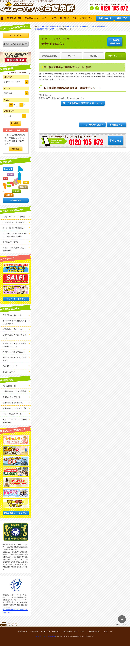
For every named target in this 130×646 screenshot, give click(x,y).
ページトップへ (121, 624)
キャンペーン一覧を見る (15, 299)
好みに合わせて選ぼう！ (14, 430)
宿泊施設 (93, 56)
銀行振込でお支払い (11, 242)
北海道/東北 (8, 169)
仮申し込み (115, 41)
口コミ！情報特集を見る (92, 125)
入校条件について (10, 366)
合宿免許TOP (22, 632)
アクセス (71, 56)
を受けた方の (14, 391)
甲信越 (10, 174)
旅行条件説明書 (94, 632)
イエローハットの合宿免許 (45, 636)
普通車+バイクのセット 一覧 (14, 408)
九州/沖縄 (9, 195)
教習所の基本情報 (49, 56)
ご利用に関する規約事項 (51, 632)
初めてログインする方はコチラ (17, 44)
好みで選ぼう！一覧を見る (15, 513)
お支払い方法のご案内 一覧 (14, 217)
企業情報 (35, 632)
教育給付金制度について (13, 329)
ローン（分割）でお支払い (13, 228)
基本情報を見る (115, 125)
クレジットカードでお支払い (14, 222)
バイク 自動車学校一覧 (12, 414)
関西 (5, 178)
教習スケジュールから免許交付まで (14, 358)
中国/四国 (16, 191)
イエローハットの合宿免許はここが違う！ (14, 322)
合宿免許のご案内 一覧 (12, 315)
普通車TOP (15, 200)
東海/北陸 (23, 187)
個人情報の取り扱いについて (74, 632)
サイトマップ (108, 632)
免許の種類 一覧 (9, 386)
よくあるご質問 (9, 372)
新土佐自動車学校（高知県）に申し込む (82, 103)
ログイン (17, 35)
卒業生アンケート (115, 56)
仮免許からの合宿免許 (12, 397)
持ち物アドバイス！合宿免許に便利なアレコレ (14, 344)
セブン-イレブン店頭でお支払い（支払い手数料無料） (15, 234)
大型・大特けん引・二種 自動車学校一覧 (15, 421)
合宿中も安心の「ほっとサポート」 (14, 336)
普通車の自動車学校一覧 (13, 403)
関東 (25, 182)
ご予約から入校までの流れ (13, 352)
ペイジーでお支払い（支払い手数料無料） (14, 249)
